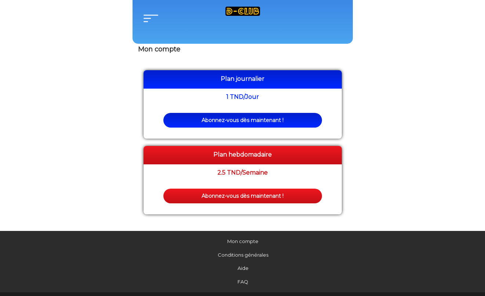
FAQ (243, 282)
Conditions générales (243, 255)
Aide (243, 268)
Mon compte (242, 241)
